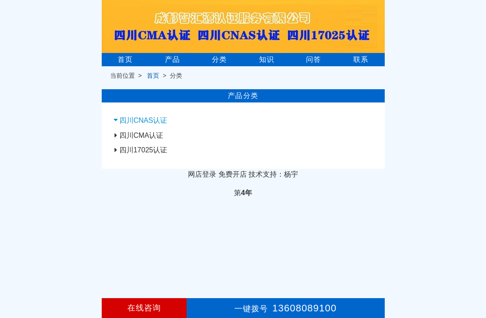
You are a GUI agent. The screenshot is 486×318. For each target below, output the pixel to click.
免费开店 (232, 174)
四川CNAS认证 (143, 120)
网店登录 (202, 174)
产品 (172, 59)
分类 (219, 59)
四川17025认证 (143, 150)
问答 (313, 59)
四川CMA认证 (141, 135)
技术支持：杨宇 (273, 174)
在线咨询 (144, 307)
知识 (266, 59)
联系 (360, 59)
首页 (125, 59)
